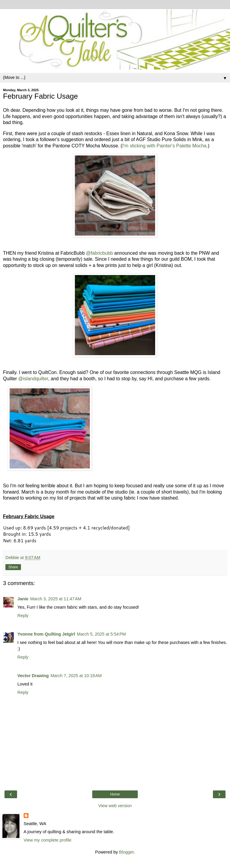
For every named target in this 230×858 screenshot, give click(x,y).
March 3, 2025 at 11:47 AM (55, 598)
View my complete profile (48, 840)
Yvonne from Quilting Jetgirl (46, 634)
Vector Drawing (33, 675)
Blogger (126, 852)
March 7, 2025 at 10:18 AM (76, 675)
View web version (115, 805)
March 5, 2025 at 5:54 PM (101, 634)
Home (115, 794)
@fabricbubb (99, 253)
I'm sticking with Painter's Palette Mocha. (165, 145)
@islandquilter (33, 378)
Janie (22, 598)
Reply (22, 615)
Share (13, 567)
